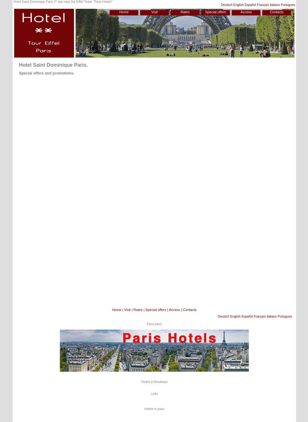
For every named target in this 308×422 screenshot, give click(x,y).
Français (263, 5)
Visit (154, 12)
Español (250, 5)
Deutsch (227, 5)
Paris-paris (154, 324)
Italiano (275, 5)
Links (154, 394)
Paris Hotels (102, 1)
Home (123, 12)
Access (246, 12)
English (238, 5)
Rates (185, 12)
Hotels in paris (154, 409)
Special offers (215, 12)
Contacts (276, 12)
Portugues (288, 5)
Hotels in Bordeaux (154, 382)
